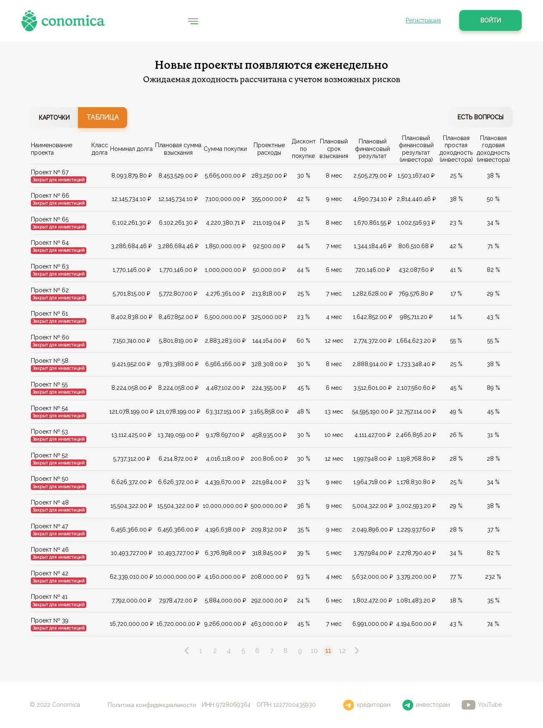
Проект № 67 (49, 171)
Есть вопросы (480, 117)
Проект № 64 (50, 242)
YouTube (482, 705)
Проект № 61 (49, 313)
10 (314, 651)
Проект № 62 (50, 289)
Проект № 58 (49, 360)
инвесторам (426, 705)
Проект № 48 (50, 502)
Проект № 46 (50, 549)
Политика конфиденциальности (152, 704)
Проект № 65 (49, 219)
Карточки (54, 117)
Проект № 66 (50, 195)
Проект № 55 (49, 384)
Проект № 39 (49, 620)
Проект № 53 (49, 431)
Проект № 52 (49, 455)
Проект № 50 (49, 478)
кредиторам (367, 705)
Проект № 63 (50, 266)
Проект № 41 (49, 596)
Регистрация (423, 20)
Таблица (102, 117)
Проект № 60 (50, 337)
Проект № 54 (49, 407)
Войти (490, 20)
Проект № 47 (49, 525)
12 (342, 651)
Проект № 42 (49, 573)
